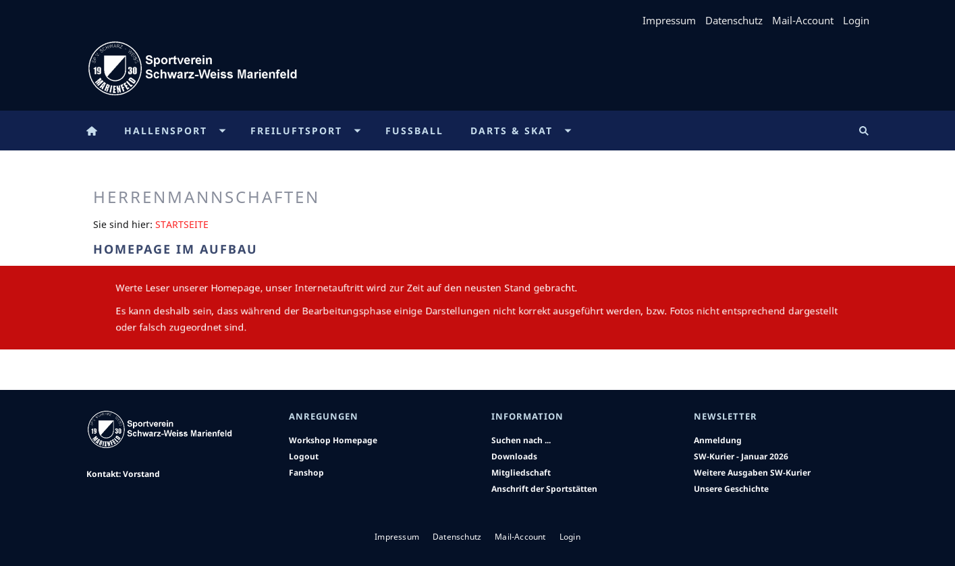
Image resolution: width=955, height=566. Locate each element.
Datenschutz (734, 20)
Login (856, 20)
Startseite (182, 224)
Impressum (669, 20)
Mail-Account (803, 20)
